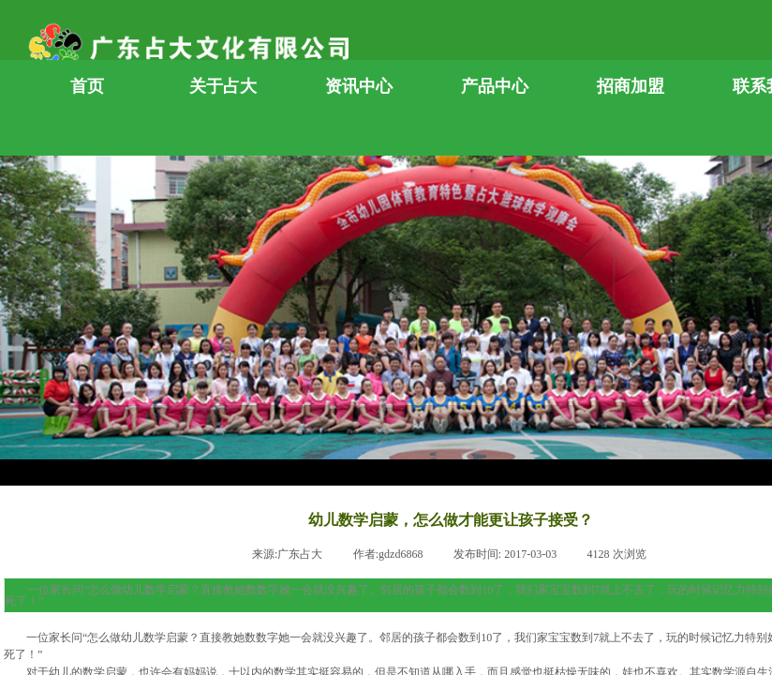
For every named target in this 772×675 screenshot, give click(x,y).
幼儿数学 (143, 637)
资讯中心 (359, 86)
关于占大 (223, 86)
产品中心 (494, 86)
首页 (87, 86)
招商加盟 (630, 86)
